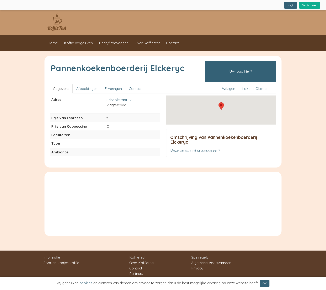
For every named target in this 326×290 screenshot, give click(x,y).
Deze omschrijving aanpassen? (195, 150)
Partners (136, 273)
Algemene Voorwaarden (211, 263)
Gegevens (61, 88)
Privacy (197, 268)
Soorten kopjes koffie (61, 263)
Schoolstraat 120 (119, 100)
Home (53, 43)
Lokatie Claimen (255, 88)
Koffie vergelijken (78, 43)
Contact (172, 43)
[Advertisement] (163, 203)
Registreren (309, 5)
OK (264, 283)
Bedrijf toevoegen (113, 43)
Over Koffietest (147, 43)
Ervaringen (113, 88)
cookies (85, 283)
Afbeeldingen (87, 88)
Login (290, 5)
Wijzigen (228, 88)
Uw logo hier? (240, 71)
